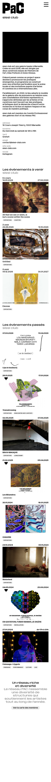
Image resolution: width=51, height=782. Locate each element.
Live (35, 667)
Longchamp (18, 455)
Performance (18, 667)
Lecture (29, 667)
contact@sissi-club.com (14, 142)
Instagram (7, 154)
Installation (18, 625)
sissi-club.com (9, 148)
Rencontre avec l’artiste (23, 413)
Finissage (7, 667)
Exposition (7, 220)
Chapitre (17, 220)
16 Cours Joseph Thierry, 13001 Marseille (22, 125)
